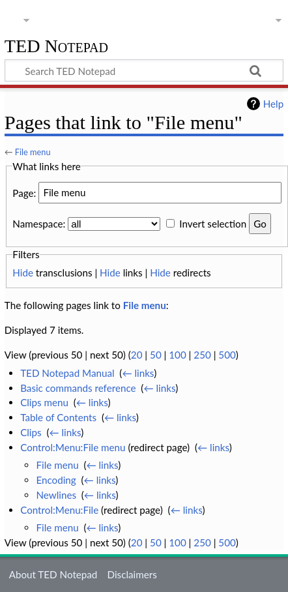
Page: (24, 192)
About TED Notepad (53, 574)
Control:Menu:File (59, 510)
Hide (22, 272)
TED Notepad (56, 46)
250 (202, 355)
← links (138, 373)
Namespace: (38, 223)
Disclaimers (132, 574)
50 (156, 355)
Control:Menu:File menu (72, 447)
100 (177, 355)
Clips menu (44, 402)
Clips (30, 432)
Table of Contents (58, 417)
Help (273, 104)
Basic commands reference (78, 388)
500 (226, 355)
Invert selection (212, 223)
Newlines (56, 495)
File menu (33, 152)
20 (137, 355)
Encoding (56, 480)
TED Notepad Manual (67, 373)
